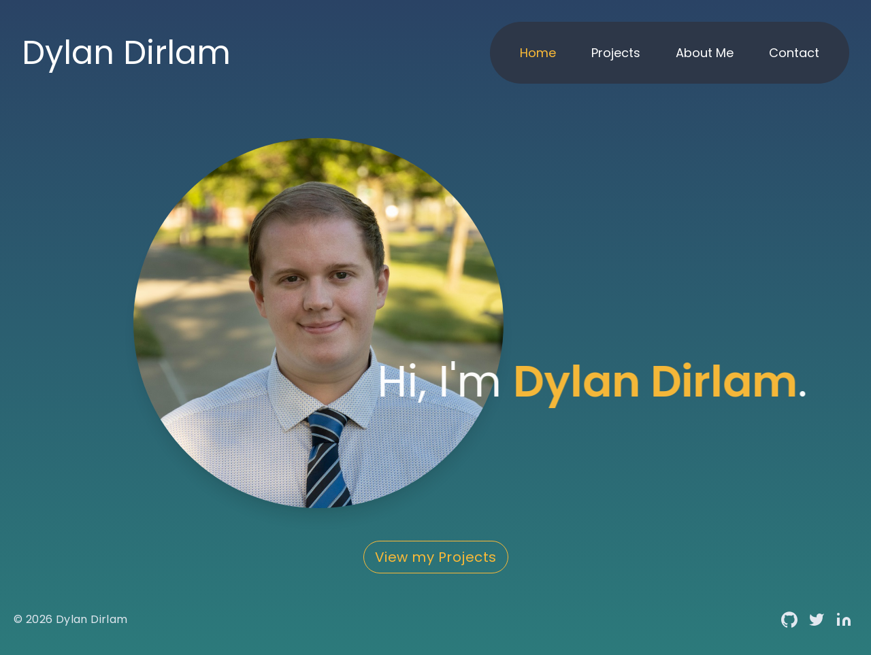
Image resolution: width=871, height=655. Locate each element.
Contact (794, 52)
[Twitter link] (816, 619)
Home (538, 52)
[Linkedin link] (843, 619)
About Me (705, 52)
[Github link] (789, 619)
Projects (615, 52)
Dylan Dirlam (92, 619)
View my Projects (436, 557)
